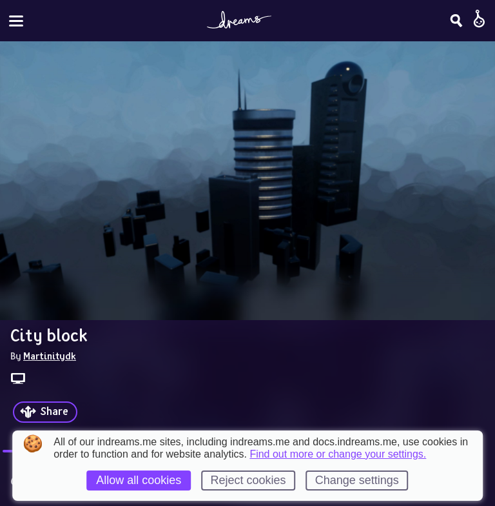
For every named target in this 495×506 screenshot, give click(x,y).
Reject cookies (248, 480)
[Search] (456, 21)
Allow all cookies (138, 480)
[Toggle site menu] (16, 21)
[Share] (45, 412)
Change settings (357, 480)
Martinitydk (49, 355)
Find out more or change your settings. (337, 454)
